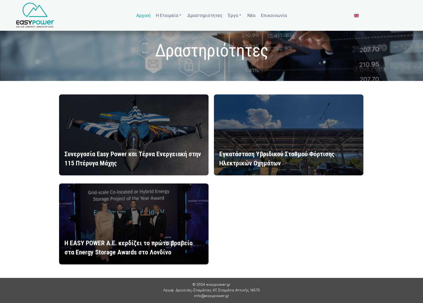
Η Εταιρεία (169, 15)
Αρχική (143, 15)
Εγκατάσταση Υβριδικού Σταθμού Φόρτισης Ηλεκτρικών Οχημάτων (277, 159)
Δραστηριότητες (205, 15)
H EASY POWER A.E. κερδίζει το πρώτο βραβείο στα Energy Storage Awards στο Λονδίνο (128, 248)
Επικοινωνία (274, 15)
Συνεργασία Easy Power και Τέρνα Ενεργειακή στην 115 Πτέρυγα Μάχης (132, 159)
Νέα (251, 15)
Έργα (235, 15)
